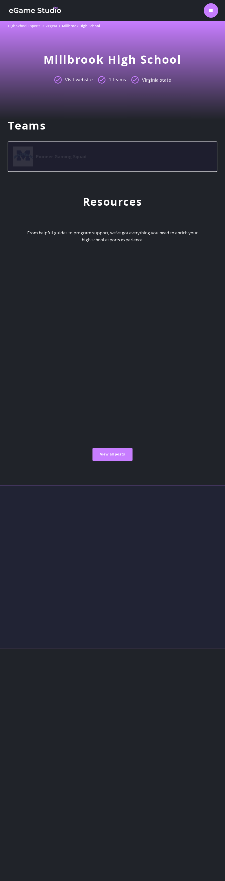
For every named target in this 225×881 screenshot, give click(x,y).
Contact (15, 779)
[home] (35, 10)
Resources (18, 815)
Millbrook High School (81, 25)
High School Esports (24, 25)
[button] (211, 10)
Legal (12, 803)
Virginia (51, 25)
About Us (17, 767)
